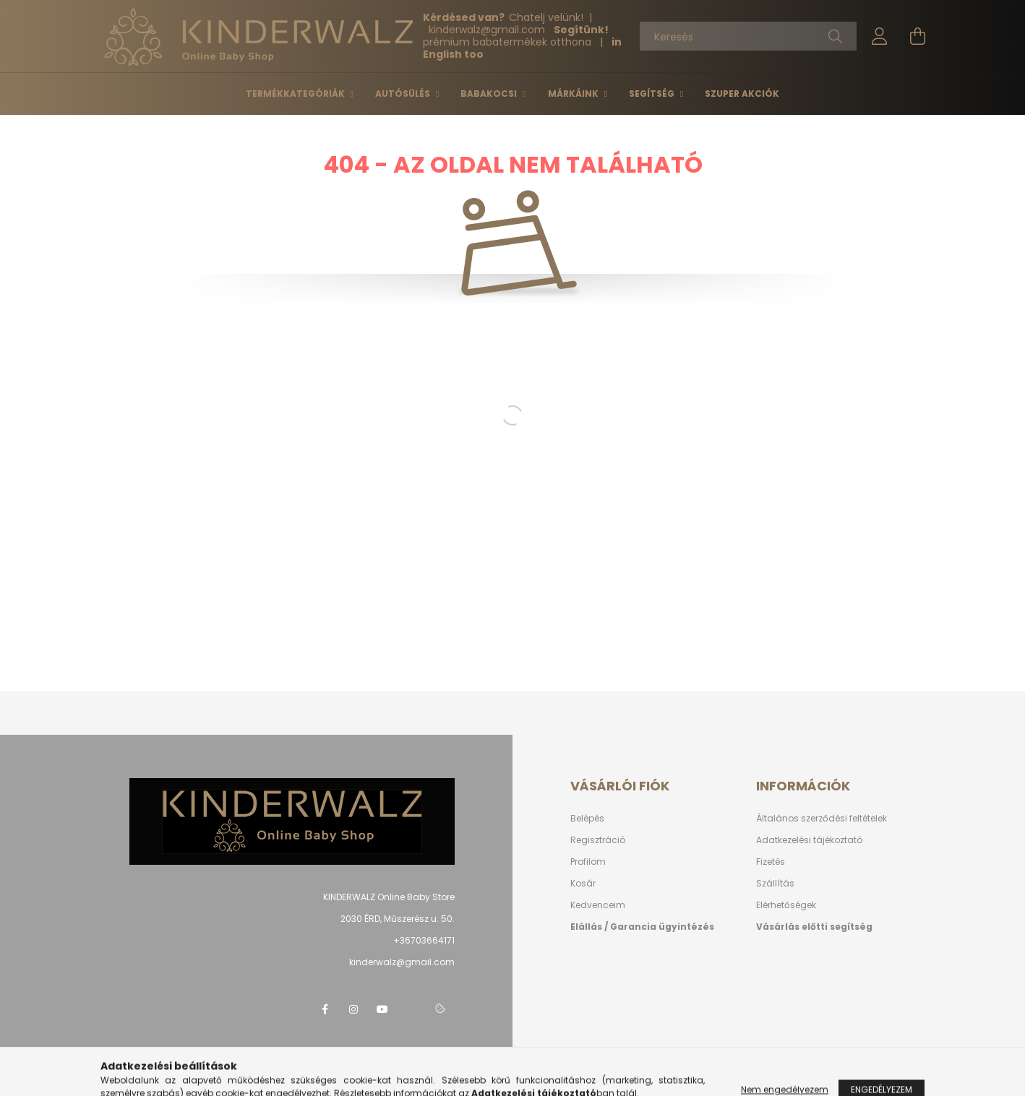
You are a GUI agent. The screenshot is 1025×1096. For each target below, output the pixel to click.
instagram (353, 1009)
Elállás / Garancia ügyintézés (642, 926)
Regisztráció (597, 840)
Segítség (653, 93)
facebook (324, 1009)
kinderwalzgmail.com (488, 29)
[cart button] (917, 36)
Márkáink (574, 93)
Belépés (587, 818)
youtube (382, 1009)
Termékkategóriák (296, 93)
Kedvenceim (597, 905)
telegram (411, 1009)
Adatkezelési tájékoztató (809, 840)
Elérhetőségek (786, 905)
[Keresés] (748, 36)
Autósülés (403, 93)
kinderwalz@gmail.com (402, 962)
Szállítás (775, 883)
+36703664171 (424, 940)
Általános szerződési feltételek (821, 818)
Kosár (583, 883)
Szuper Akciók (742, 93)
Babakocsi (489, 93)
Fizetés (770, 861)
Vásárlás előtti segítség (814, 926)
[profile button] (879, 36)
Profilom (588, 861)
